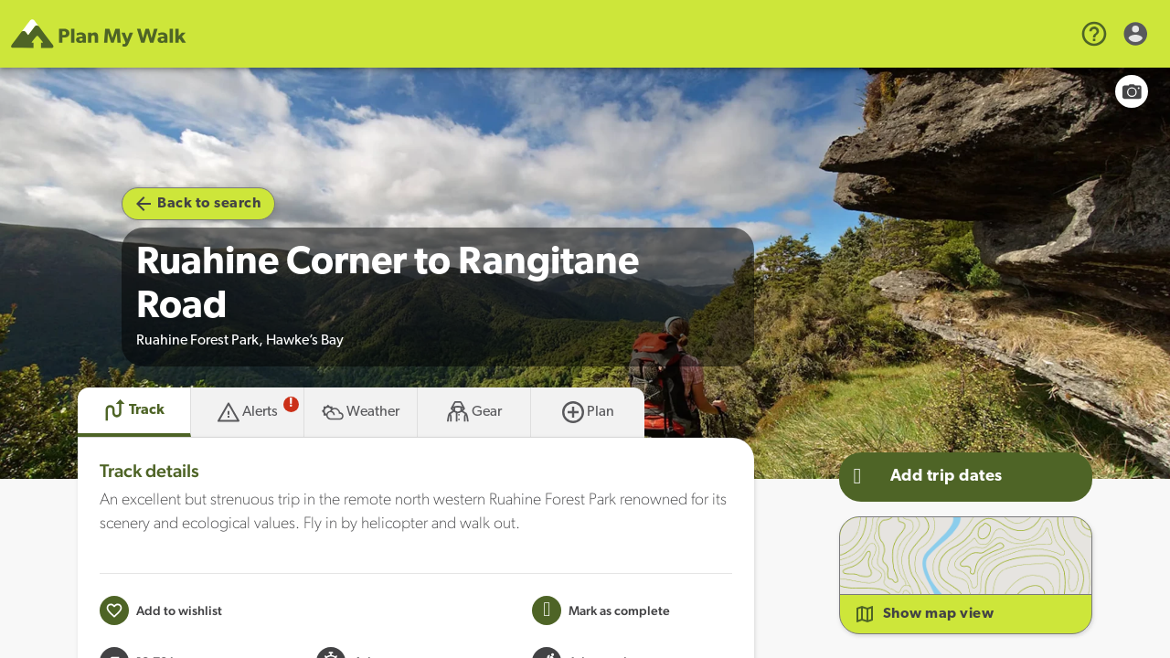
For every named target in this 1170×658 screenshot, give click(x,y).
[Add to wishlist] (161, 610)
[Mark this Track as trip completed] (601, 610)
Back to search (198, 203)
